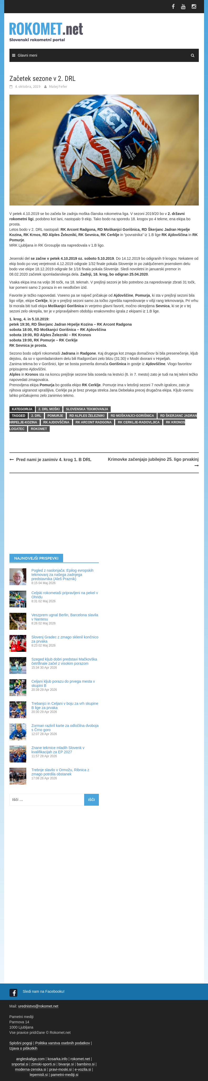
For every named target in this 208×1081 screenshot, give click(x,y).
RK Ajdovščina (56, 422)
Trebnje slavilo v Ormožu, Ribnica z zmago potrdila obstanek (60, 772)
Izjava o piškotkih (23, 1048)
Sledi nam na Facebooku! (44, 991)
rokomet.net (80, 1059)
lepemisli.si (39, 1075)
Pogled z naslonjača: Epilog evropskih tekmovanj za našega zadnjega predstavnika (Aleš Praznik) (63, 574)
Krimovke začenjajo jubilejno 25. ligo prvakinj (153, 459)
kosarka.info (57, 1059)
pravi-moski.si (60, 1069)
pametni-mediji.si (64, 1075)
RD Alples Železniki (86, 416)
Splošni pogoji (20, 1043)
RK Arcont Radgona (94, 422)
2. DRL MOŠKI (48, 409)
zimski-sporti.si (43, 1064)
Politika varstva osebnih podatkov (62, 1043)
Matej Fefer (58, 86)
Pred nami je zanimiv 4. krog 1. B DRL (54, 459)
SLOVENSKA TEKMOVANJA (87, 409)
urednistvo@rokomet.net (38, 1006)
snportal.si (20, 1064)
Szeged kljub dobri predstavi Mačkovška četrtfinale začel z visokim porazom (64, 661)
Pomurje (55, 416)
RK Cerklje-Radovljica (139, 422)
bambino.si (86, 1064)
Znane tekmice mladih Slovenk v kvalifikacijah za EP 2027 (58, 750)
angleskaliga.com (30, 1059)
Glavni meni (27, 55)
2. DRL (36, 416)
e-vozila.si (83, 1069)
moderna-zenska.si (30, 1069)
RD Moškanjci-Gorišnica (132, 416)
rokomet (39, 429)
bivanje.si (66, 1064)
